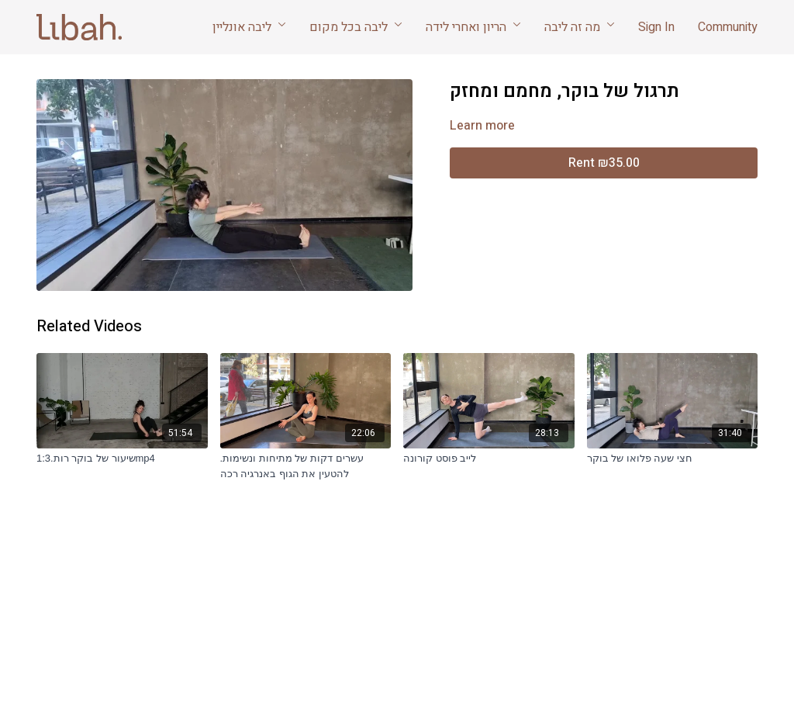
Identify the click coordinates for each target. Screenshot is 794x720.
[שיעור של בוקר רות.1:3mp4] (122, 458)
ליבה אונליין (249, 27)
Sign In (656, 27)
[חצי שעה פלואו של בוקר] (672, 458)
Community (728, 27)
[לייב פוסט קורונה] (489, 458)
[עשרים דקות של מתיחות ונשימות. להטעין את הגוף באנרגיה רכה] (306, 466)
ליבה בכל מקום (355, 27)
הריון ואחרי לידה (473, 27)
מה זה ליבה (579, 27)
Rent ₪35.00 (604, 163)
